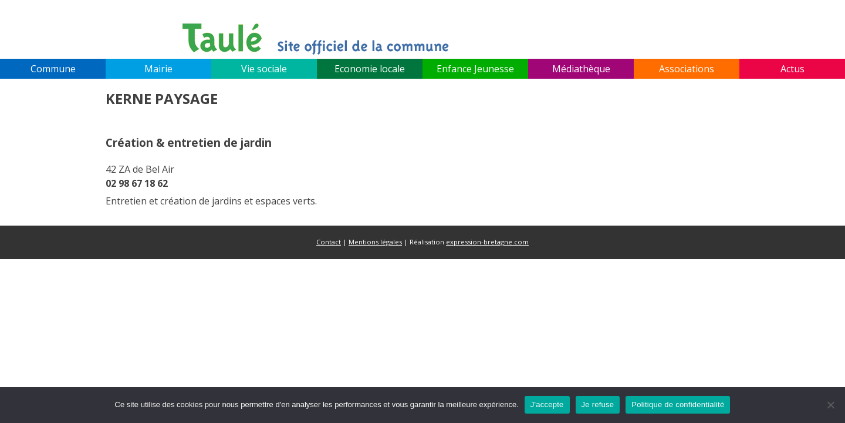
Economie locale (369, 68)
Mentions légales (375, 241)
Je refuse (598, 404)
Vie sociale (264, 68)
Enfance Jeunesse (475, 68)
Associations (686, 68)
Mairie (158, 68)
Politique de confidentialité (677, 404)
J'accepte (547, 404)
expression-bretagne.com (487, 241)
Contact (328, 241)
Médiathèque (581, 68)
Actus (792, 68)
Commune (53, 68)
